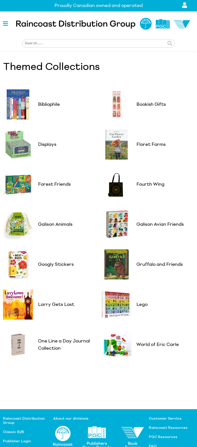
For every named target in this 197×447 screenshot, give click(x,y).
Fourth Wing (150, 184)
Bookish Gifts (151, 104)
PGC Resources (163, 437)
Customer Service (165, 418)
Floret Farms (151, 144)
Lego (142, 304)
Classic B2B (13, 432)
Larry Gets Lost (56, 304)
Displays (47, 144)
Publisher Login (17, 441)
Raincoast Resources (168, 428)
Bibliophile (49, 104)
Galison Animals (55, 224)
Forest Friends (54, 184)
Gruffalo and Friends (159, 264)
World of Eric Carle (157, 344)
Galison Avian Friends (160, 224)
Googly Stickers (56, 264)
